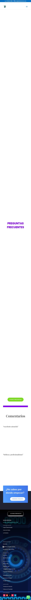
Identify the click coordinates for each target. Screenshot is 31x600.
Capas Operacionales (7, 527)
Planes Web (5, 563)
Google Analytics (6, 580)
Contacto (5, 555)
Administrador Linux (7, 575)
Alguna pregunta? (16, 513)
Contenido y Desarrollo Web (9, 569)
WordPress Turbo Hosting (8, 549)
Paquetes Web (6, 566)
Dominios (5, 544)
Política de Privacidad (7, 589)
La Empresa (5, 532)
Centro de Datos (6, 530)
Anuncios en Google (7, 578)
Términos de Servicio (7, 586)
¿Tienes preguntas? (15, 399)
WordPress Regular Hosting (9, 546)
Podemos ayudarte (17, 499)
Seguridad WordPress (8, 571)
